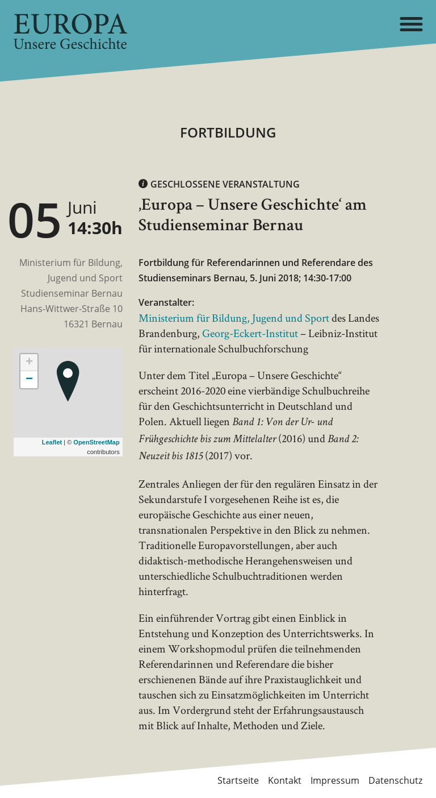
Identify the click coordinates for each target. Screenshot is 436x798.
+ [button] (29, 362)
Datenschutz (395, 780)
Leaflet (52, 442)
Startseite (238, 780)
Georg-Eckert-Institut (250, 333)
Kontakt (284, 780)
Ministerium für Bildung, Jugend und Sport (234, 317)
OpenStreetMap (96, 442)
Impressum (335, 780)
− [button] (29, 379)
